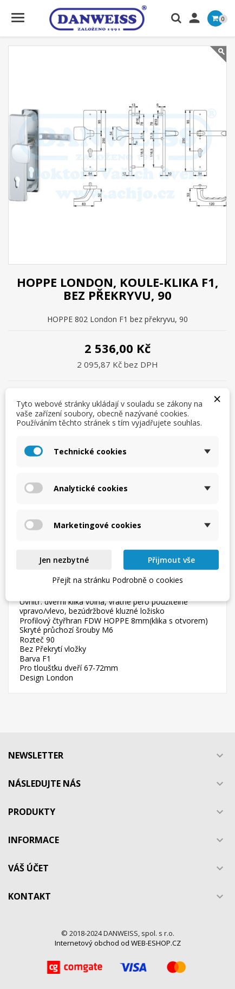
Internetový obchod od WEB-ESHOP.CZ (118, 943)
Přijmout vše (171, 559)
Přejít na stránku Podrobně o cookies (117, 580)
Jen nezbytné (64, 559)
